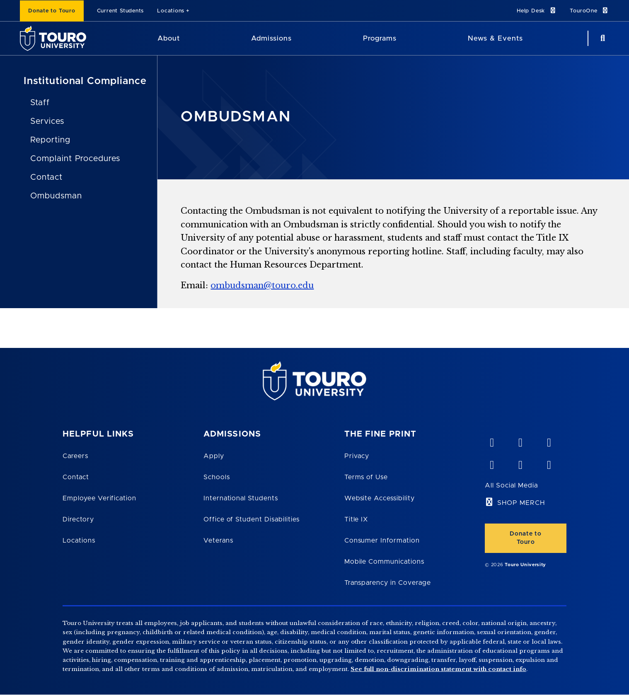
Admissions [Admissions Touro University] (271, 38)
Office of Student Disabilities (251, 519)
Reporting (50, 140)
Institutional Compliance (85, 81)
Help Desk (536, 10)
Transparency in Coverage (387, 582)
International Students (240, 498)
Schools (216, 477)
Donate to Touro (51, 11)
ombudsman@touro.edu (262, 285)
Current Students (120, 11)
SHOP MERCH (521, 503)
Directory (78, 519)
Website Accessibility (379, 498)
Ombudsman (56, 196)
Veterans (218, 540)
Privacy (357, 456)
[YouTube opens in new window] (520, 440)
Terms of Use (366, 477)
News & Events (495, 38)
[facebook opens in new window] (491, 463)
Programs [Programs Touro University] (380, 38)
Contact (46, 177)
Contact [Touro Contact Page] (76, 477)
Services (47, 121)
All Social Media (511, 485)
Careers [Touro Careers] (75, 456)
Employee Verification (99, 498)
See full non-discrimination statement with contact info (438, 669)
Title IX (356, 519)
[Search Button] (601, 38)
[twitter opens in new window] (520, 463)
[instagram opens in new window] (548, 463)
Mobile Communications (384, 561)
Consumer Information (382, 540)
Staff (40, 103)
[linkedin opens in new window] (548, 440)
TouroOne (589, 10)
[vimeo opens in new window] (491, 440)
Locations (170, 11)
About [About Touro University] (168, 38)
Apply (213, 456)
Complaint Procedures (75, 158)
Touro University (525, 564)
